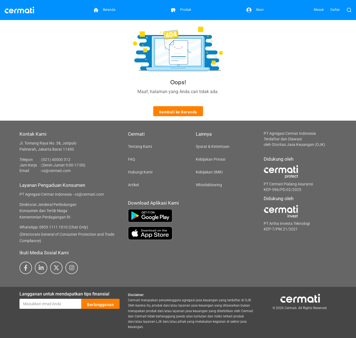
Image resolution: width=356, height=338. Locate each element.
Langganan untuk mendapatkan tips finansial (64, 294)
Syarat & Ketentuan (212, 146)
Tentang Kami (140, 146)
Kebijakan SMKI (209, 172)
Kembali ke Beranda (178, 111)
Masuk (319, 10)
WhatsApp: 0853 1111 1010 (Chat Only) (53, 227)
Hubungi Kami (140, 172)
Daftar (335, 10)
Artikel (133, 185)
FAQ (131, 159)
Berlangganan (100, 304)
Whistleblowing (209, 185)
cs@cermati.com (56, 170)
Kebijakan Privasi (210, 159)
